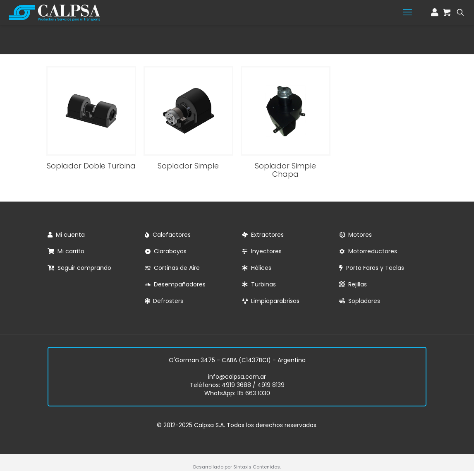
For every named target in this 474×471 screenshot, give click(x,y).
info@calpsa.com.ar (237, 376)
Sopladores (362, 301)
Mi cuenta (69, 235)
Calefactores (170, 235)
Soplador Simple (188, 166)
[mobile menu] (407, 12)
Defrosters (166, 301)
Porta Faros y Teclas (373, 268)
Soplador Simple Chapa (285, 170)
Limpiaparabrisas (273, 301)
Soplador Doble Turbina (91, 166)
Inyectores (265, 251)
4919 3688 (236, 385)
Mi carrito (69, 251)
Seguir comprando (82, 268)
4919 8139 (271, 385)
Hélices (259, 268)
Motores (358, 235)
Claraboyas (169, 251)
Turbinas (262, 284)
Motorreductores (371, 251)
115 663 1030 (253, 393)
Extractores (266, 235)
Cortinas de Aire (175, 268)
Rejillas (356, 284)
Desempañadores (178, 284)
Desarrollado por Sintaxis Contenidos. (237, 467)
